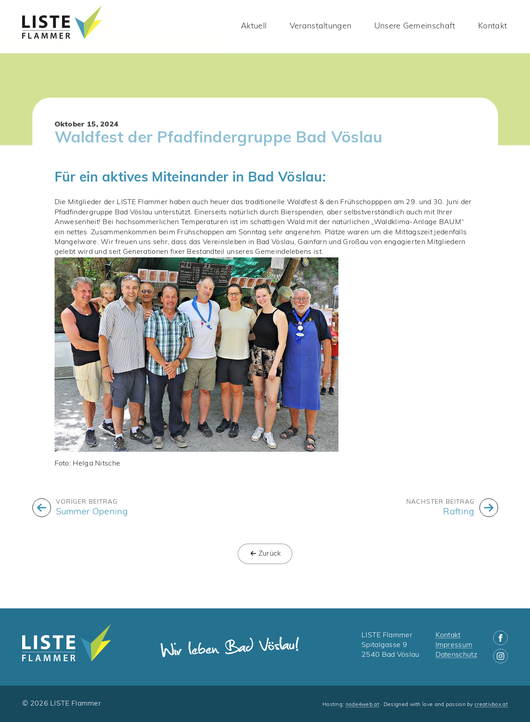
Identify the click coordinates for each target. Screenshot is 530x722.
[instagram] (500, 656)
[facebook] (500, 638)
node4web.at (362, 704)
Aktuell (254, 26)
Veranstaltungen (321, 26)
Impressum (454, 645)
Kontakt (492, 26)
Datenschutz (456, 655)
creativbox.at (491, 704)
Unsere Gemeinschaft (414, 26)
